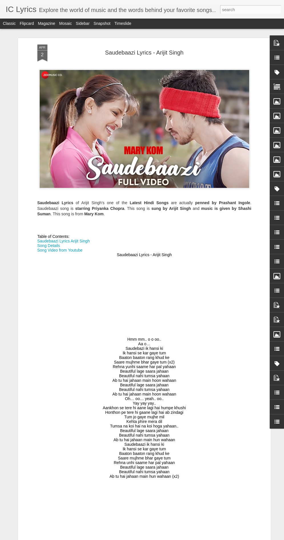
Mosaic (65, 23)
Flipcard (27, 23)
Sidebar (83, 23)
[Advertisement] (144, 224)
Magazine (46, 23)
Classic (9, 23)
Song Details (48, 173)
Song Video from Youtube (60, 177)
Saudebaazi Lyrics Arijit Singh (63, 168)
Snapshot (102, 23)
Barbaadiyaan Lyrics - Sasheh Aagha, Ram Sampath (141, 404)
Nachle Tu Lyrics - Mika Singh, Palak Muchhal (134, 468)
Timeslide (122, 23)
